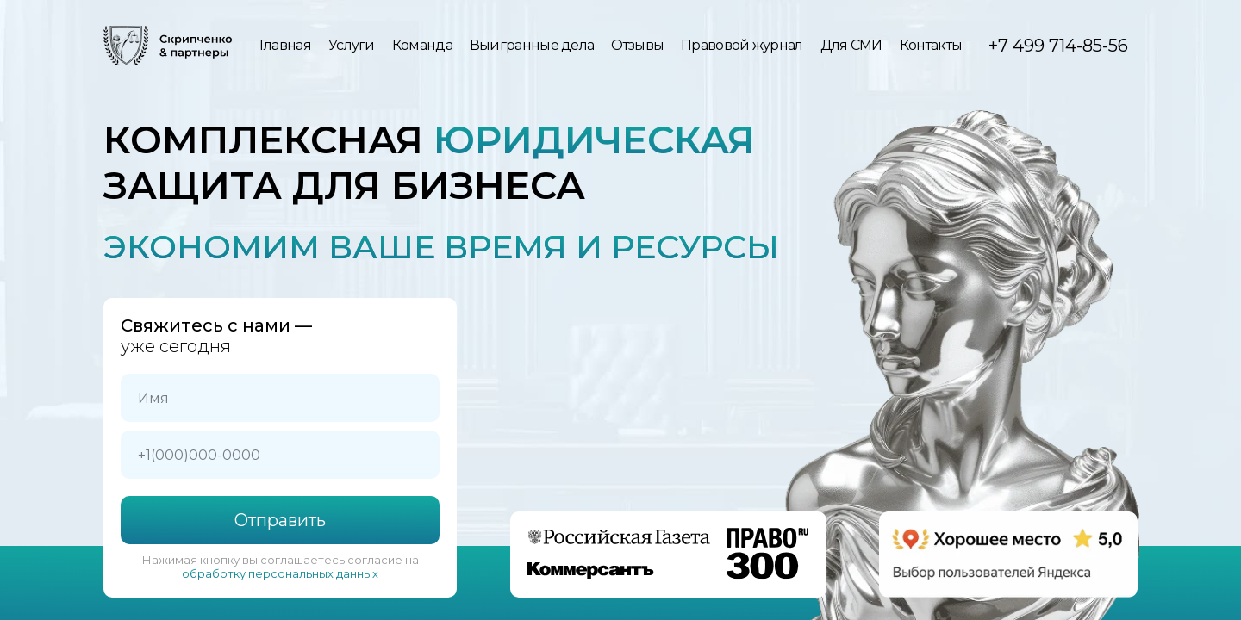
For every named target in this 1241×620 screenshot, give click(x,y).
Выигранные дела (532, 45)
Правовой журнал (742, 45)
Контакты (931, 45)
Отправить (280, 520)
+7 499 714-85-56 (1058, 45)
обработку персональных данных (280, 573)
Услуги (351, 45)
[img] (168, 45)
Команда (422, 45)
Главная (285, 45)
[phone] (280, 455)
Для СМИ (851, 45)
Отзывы (637, 45)
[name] (280, 398)
